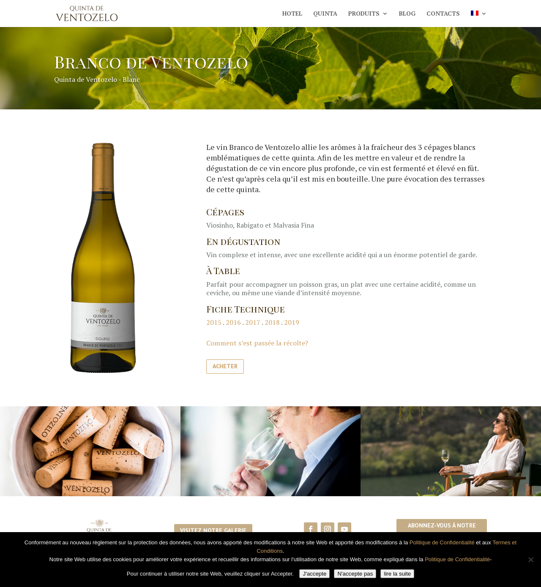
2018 (272, 322)
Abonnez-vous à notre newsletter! (442, 530)
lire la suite (397, 574)
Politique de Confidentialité (442, 542)
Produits (364, 14)
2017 (252, 322)
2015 (214, 322)
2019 (291, 322)
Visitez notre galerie (213, 530)
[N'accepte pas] (530, 559)
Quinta (325, 14)
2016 (233, 322)
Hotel (292, 14)
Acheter (225, 366)
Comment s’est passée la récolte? (257, 343)
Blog (407, 14)
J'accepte (314, 574)
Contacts (443, 14)
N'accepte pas (355, 574)
